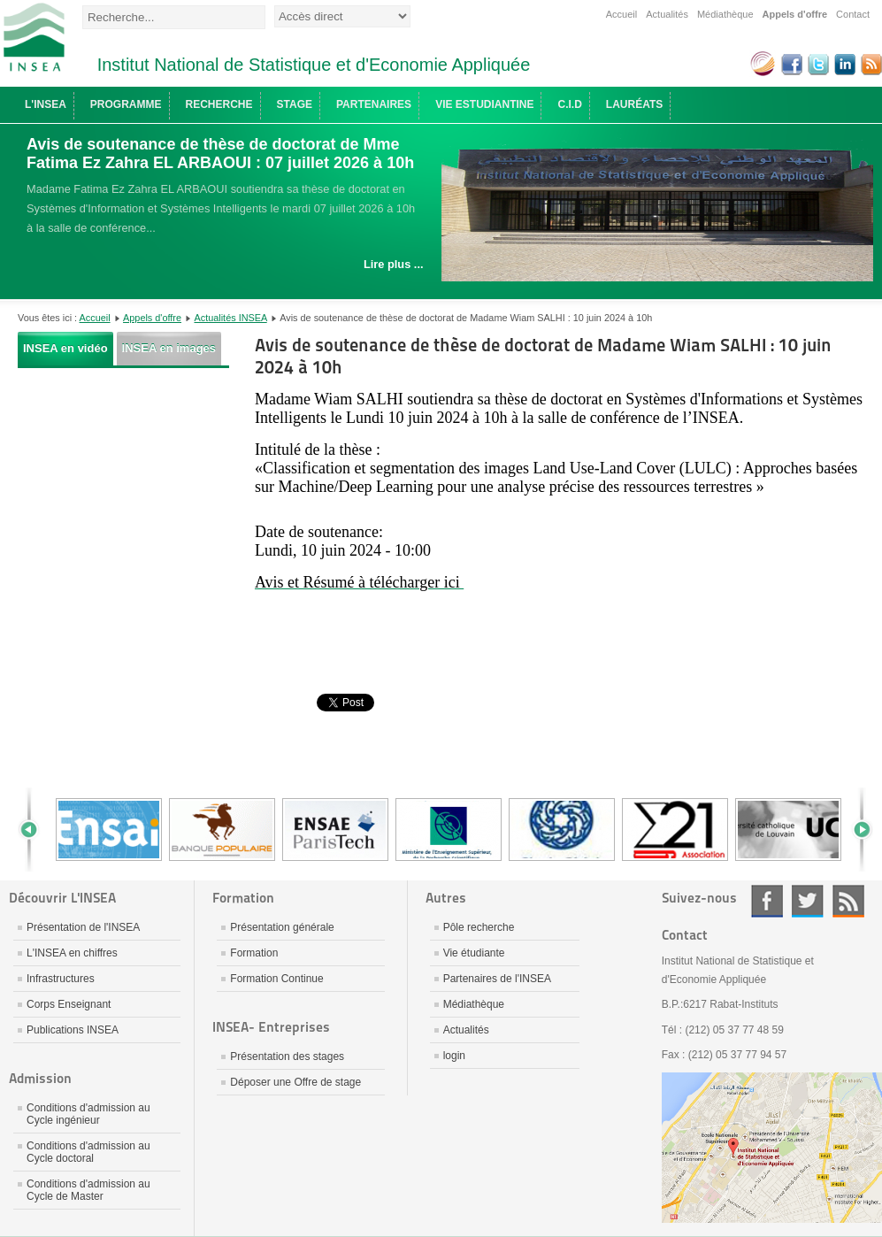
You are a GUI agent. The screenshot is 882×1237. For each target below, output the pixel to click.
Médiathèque (725, 14)
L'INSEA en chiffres (72, 953)
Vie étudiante (474, 953)
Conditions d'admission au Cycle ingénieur (88, 1114)
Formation (254, 953)
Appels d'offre (795, 14)
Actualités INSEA (230, 317)
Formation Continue (276, 978)
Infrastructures (61, 978)
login (454, 1055)
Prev (35, 830)
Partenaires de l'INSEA (497, 978)
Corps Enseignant (69, 1004)
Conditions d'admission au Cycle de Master (88, 1190)
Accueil (621, 14)
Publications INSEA (73, 1030)
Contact (853, 14)
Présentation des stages (287, 1056)
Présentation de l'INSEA (83, 927)
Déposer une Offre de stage (295, 1082)
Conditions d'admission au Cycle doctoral (88, 1152)
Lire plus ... (394, 264)
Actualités (667, 14)
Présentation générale (282, 927)
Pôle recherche (479, 927)
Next (855, 830)
